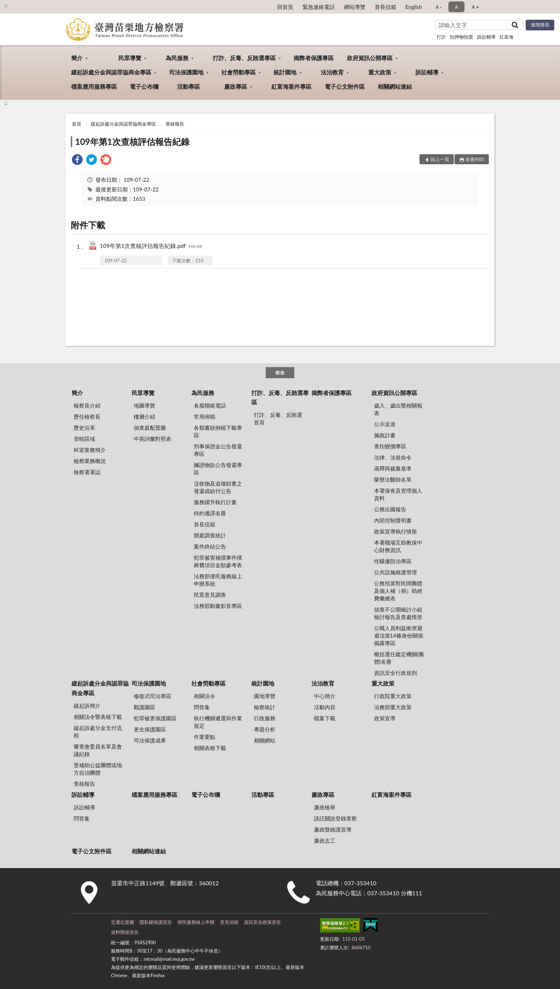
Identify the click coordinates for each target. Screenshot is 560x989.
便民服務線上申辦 (196, 922)
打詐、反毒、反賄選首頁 (278, 418)
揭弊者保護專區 (314, 57)
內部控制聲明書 (393, 520)
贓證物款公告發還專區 (218, 469)
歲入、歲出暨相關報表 (398, 409)
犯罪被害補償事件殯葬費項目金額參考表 (218, 561)
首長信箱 (385, 7)
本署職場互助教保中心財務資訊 (398, 546)
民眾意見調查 (210, 594)
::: (6, 5)
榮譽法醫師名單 (393, 479)
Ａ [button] (456, 7)
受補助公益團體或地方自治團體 (98, 769)
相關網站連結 (395, 86)
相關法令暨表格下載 (98, 716)
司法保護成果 (150, 740)
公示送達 (385, 424)
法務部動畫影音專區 (218, 606)
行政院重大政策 (393, 696)
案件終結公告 (210, 546)
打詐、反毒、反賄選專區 (244, 57)
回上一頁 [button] (440, 159)
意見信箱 (229, 922)
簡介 (77, 57)
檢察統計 (264, 707)
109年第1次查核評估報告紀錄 (132, 141)
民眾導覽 (129, 57)
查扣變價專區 (390, 446)
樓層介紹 (144, 416)
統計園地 (285, 72)
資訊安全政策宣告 (262, 922)
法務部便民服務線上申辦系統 (218, 580)
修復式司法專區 (152, 696)
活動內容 (324, 707)
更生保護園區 (150, 729)
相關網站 (264, 740)
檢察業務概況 (90, 461)
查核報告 (175, 124)
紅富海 (507, 37)
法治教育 (332, 72)
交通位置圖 (122, 922)
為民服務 (177, 57)
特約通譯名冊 (210, 513)
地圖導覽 (144, 405)
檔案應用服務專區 (94, 86)
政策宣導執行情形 (395, 531)
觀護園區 (144, 707)
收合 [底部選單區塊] (280, 372)
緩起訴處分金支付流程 (98, 732)
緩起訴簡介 (87, 705)
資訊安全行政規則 (395, 672)
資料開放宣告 (125, 932)
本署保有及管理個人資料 (398, 494)
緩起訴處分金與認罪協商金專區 (111, 72)
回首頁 (285, 7)
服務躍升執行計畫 (215, 502)
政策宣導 (385, 718)
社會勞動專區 (238, 72)
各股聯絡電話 (210, 405)
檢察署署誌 (87, 472)
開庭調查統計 (210, 535)
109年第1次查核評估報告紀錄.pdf (151, 246)
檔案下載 (324, 718)
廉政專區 (235, 86)
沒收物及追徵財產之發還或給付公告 (218, 487)
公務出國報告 (390, 509)
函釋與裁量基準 (393, 468)
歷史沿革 (84, 427)
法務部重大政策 (393, 707)
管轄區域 (84, 438)
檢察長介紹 (87, 405)
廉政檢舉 (324, 807)
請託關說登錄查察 (335, 818)
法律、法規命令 (393, 457)
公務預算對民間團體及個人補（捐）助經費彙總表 (398, 590)
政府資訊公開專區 (370, 57)
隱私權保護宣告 (155, 922)
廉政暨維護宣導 (333, 829)
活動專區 (188, 86)
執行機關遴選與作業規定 (218, 722)
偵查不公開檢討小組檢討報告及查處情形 (398, 613)
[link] (77, 160)
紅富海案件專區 (291, 86)
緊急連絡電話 (319, 7)
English (414, 7)
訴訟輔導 (486, 37)
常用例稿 (204, 416)
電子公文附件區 (345, 86)
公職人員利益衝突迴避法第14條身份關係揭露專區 (398, 635)
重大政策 (379, 72)
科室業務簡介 (90, 450)
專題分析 (264, 729)
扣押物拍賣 (461, 37)
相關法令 (204, 696)
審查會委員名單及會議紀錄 (98, 750)
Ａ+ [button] (475, 7)
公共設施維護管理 (395, 572)
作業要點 (204, 737)
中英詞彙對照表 (152, 438)
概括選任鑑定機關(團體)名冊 (399, 658)
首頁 (76, 124)
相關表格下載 (210, 748)
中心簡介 (324, 696)
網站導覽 (354, 7)
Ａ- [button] (438, 7)
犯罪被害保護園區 (155, 718)
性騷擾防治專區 (393, 561)
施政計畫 (385, 435)
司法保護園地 (186, 72)
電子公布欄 (144, 86)
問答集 (202, 707)
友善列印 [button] (475, 159)
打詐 (441, 37)
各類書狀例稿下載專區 (218, 431)
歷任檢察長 (87, 416)
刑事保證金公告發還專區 (218, 450)
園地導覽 (264, 696)
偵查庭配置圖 (150, 427)
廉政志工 (324, 840)
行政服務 (264, 718)
